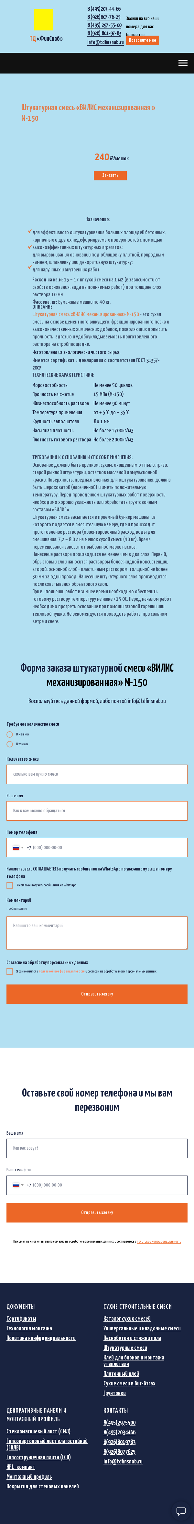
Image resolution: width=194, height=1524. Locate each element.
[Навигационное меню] (183, 63)
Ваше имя (14, 795)
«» (46, 39)
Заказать (110, 175)
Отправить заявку (97, 994)
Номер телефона (21, 832)
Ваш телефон (18, 1169)
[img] (43, 19)
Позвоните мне (142, 40)
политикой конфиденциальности (159, 1241)
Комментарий (18, 900)
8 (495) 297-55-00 (104, 25)
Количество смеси (22, 759)
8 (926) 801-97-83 (104, 33)
